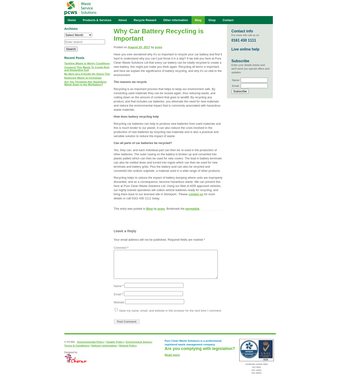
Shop (212, 20)
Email (118, 294)
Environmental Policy (90, 342)
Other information (175, 20)
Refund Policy (128, 345)
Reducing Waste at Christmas (83, 77)
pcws (158, 47)
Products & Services (97, 20)
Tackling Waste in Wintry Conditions (87, 63)
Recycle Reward (145, 20)
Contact (228, 20)
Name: (236, 80)
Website (119, 302)
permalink (192, 208)
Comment (121, 247)
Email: (236, 86)
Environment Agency (139, 342)
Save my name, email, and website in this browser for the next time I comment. (170, 310)
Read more (172, 355)
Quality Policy (115, 342)
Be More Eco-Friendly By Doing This (87, 74)
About (122, 20)
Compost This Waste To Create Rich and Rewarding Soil (87, 68)
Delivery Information (104, 345)
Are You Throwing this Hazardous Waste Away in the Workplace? (85, 83)
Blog (149, 208)
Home (72, 20)
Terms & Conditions (76, 345)
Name (119, 286)
